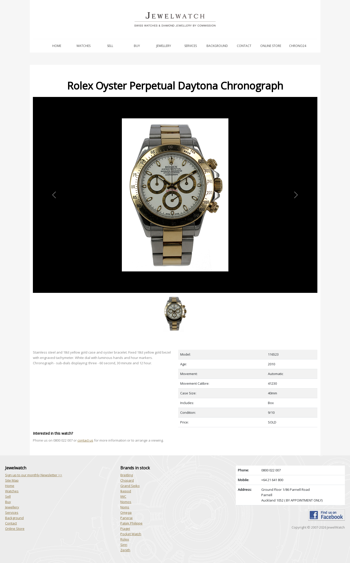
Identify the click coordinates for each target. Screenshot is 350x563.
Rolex (124, 539)
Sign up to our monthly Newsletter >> (33, 475)
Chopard (127, 480)
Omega (126, 512)
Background (217, 46)
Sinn (123, 544)
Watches (83, 46)
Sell (110, 46)
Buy (137, 46)
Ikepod (125, 491)
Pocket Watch (130, 534)
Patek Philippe (131, 523)
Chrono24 (297, 46)
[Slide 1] (175, 296)
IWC (123, 496)
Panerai (126, 518)
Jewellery (163, 46)
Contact (244, 46)
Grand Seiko (130, 485)
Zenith (125, 550)
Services (190, 46)
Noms (124, 507)
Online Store (270, 46)
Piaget (125, 528)
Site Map (12, 480)
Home (56, 46)
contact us (85, 440)
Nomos (125, 501)
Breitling (126, 475)
